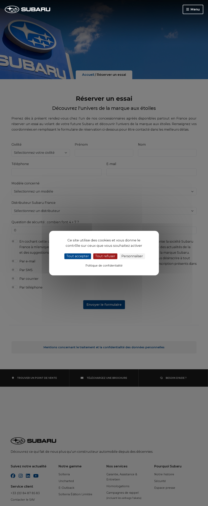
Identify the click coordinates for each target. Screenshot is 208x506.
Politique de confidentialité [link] (104, 265)
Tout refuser (105, 256)
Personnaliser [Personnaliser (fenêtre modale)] (132, 256)
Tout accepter (77, 256)
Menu (193, 9)
